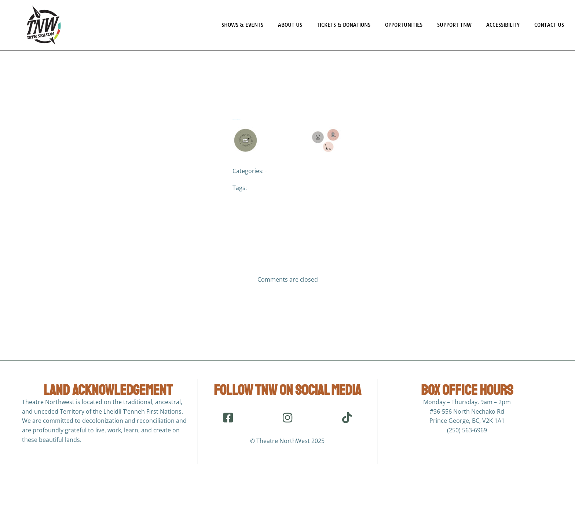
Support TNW (454, 25)
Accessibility (503, 25)
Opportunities (403, 25)
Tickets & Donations (343, 25)
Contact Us (549, 25)
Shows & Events (242, 25)
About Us (290, 25)
